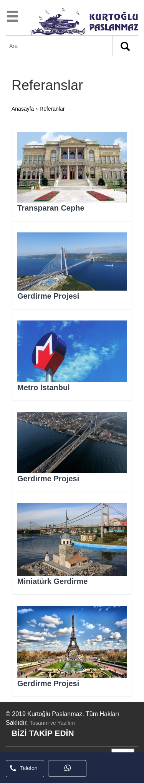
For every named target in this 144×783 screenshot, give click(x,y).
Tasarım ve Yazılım (52, 723)
